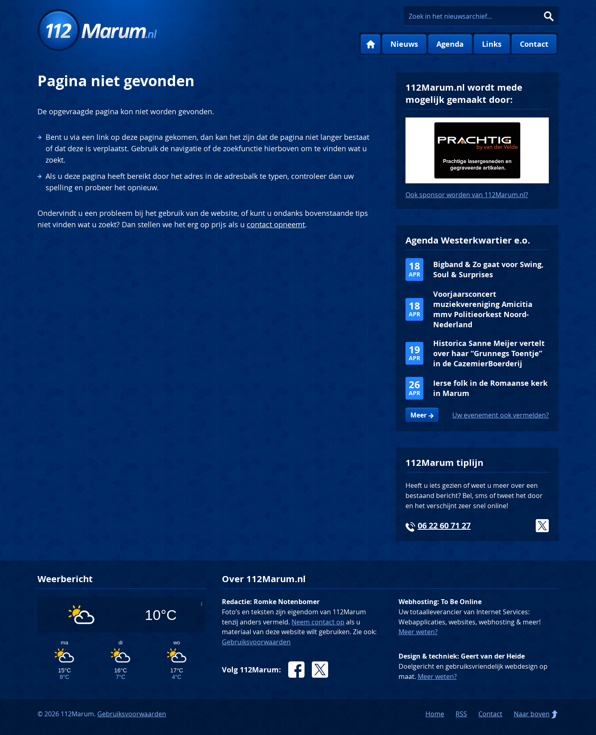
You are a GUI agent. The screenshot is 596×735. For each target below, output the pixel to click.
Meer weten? (418, 631)
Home (370, 44)
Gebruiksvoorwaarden (256, 641)
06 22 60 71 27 (444, 525)
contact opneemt (276, 224)
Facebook (296, 669)
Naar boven (532, 713)
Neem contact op (317, 622)
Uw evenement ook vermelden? (500, 415)
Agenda (450, 44)
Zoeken (549, 16)
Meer (418, 415)
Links (492, 44)
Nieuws (404, 44)
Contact (534, 44)
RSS (461, 713)
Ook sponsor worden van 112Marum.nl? (466, 194)
